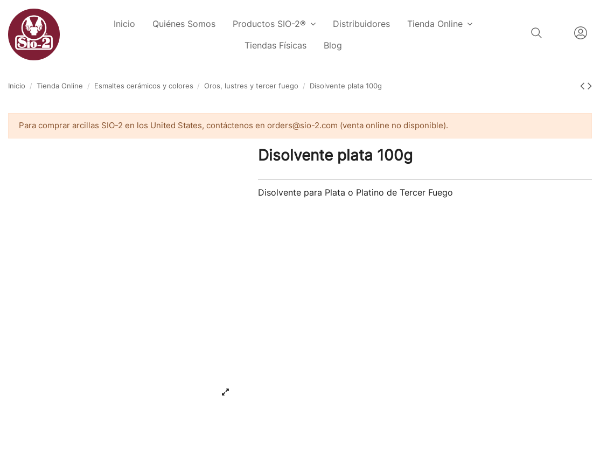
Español (558, 32)
